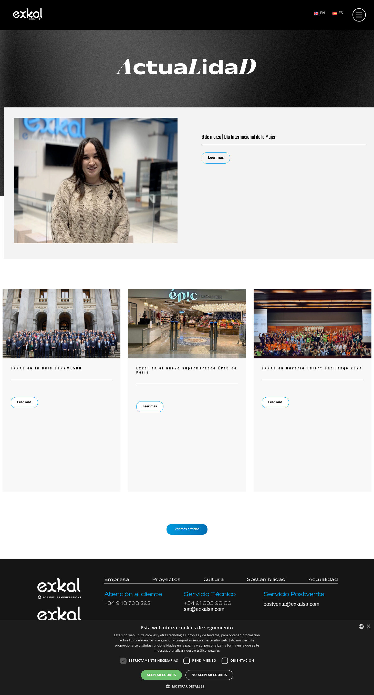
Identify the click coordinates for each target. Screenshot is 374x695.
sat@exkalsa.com (204, 609)
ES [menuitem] (341, 13)
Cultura (213, 580)
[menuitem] (319, 14)
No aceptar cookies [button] (209, 675)
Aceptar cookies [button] (161, 675)
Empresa (116, 580)
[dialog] (187, 657)
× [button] (368, 626)
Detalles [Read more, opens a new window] (213, 651)
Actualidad (323, 580)
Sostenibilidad (266, 580)
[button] (187, 686)
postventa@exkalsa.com (291, 604)
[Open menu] (359, 13)
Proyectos (166, 580)
